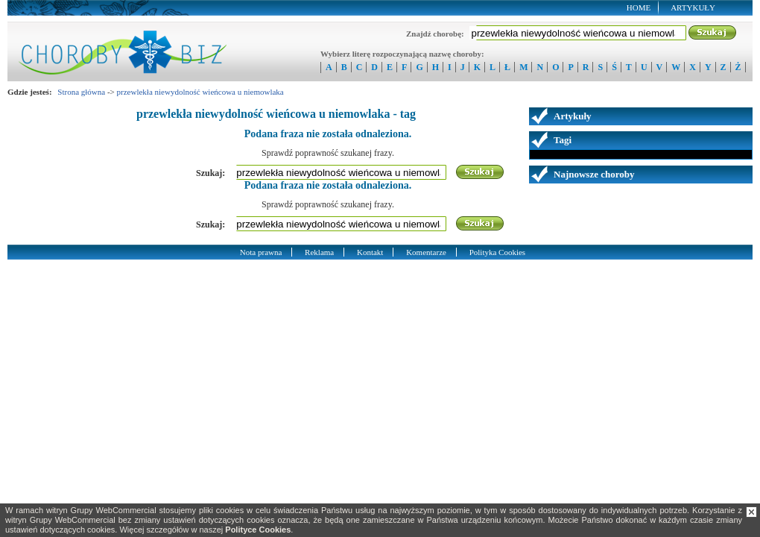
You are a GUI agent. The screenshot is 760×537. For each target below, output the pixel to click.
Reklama (319, 252)
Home (638, 7)
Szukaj (713, 32)
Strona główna (81, 91)
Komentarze (426, 252)
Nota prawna (261, 252)
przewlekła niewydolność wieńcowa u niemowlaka (200, 91)
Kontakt (370, 252)
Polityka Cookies (497, 252)
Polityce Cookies (258, 529)
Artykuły (693, 7)
